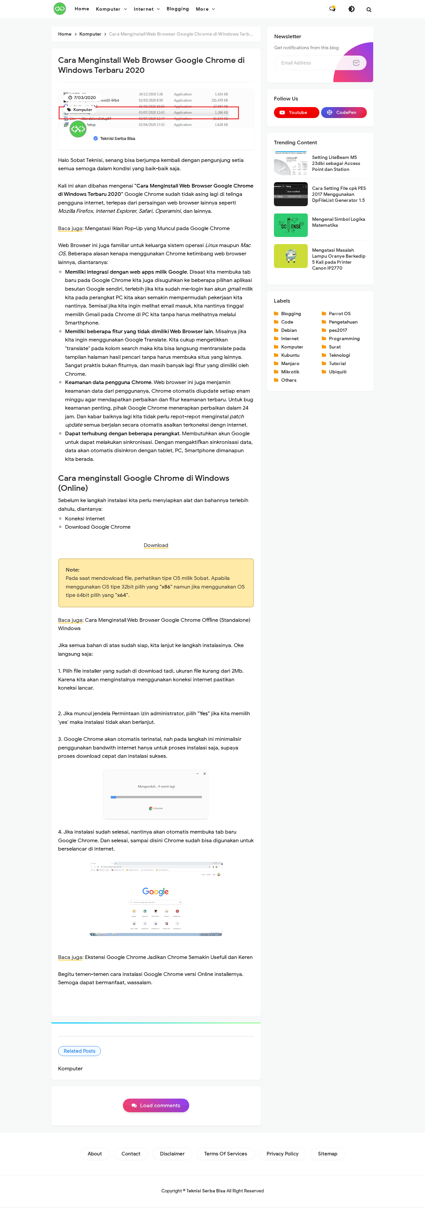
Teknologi (339, 355)
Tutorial (337, 363)
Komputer (82, 109)
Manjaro (290, 363)
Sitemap (327, 1155)
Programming (344, 338)
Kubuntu (290, 355)
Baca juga (70, 228)
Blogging (291, 314)
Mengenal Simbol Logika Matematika (338, 222)
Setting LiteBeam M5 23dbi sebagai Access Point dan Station (336, 163)
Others (289, 380)
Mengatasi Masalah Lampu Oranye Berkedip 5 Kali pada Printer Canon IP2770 (339, 259)
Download (156, 545)
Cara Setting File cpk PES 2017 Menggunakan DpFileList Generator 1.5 (339, 194)
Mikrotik (290, 372)
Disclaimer (172, 1155)
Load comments (160, 1106)
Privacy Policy (282, 1155)
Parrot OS (340, 314)
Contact (131, 1155)
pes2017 (338, 330)
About (95, 1155)
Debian (289, 330)
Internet (289, 338)
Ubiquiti (338, 372)
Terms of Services (225, 1155)
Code (287, 322)
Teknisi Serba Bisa (205, 1192)
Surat (335, 347)
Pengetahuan (343, 322)
